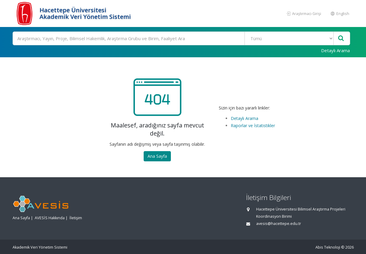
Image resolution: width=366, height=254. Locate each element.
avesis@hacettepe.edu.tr (278, 223)
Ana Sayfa (157, 156)
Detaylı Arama (335, 50)
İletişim (75, 217)
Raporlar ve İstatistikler (253, 125)
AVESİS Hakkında (50, 217)
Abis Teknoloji (327, 247)
